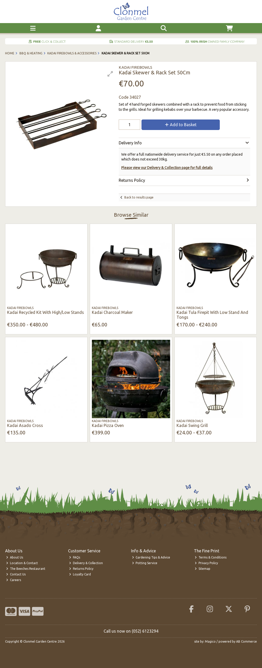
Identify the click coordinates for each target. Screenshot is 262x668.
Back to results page (139, 197)
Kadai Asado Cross (25, 425)
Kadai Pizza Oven (108, 425)
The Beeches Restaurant (25, 568)
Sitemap (202, 568)
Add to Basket (180, 124)
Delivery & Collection (86, 563)
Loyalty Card (80, 574)
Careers (13, 580)
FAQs (74, 557)
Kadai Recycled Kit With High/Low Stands (45, 312)
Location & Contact (22, 563)
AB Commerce (246, 641)
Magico (210, 641)
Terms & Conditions (210, 557)
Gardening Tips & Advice (151, 557)
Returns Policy (81, 568)
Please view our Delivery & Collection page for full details (167, 168)
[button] (110, 74)
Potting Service (145, 563)
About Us (14, 557)
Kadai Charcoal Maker (112, 312)
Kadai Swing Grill (192, 425)
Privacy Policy (206, 563)
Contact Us (16, 574)
